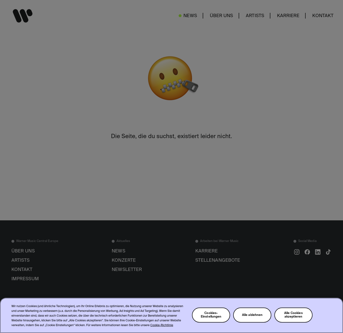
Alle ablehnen (252, 315)
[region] (171, 315)
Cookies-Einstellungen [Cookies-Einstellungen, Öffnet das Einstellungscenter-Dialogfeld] (211, 315)
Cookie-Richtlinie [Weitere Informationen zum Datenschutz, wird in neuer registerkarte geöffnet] (161, 325)
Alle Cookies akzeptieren (293, 315)
